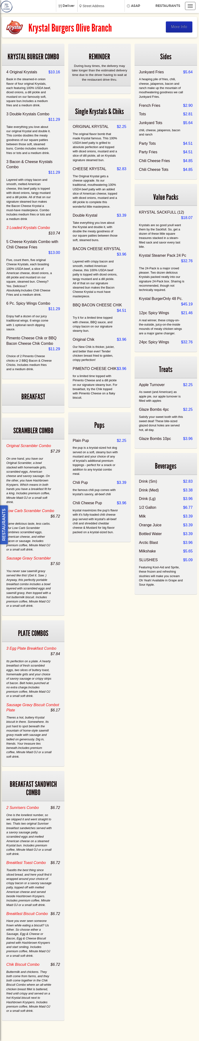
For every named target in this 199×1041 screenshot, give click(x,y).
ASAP (135, 6)
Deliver (69, 6)
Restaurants (167, 6)
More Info (179, 27)
